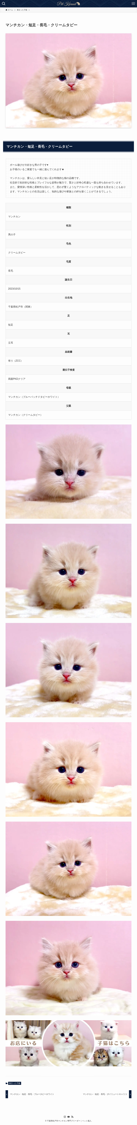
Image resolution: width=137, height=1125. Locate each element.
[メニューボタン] (133, 3)
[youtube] (68, 1116)
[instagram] (64, 1116)
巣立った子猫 (14, 1083)
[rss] (72, 1116)
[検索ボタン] (3, 3)
